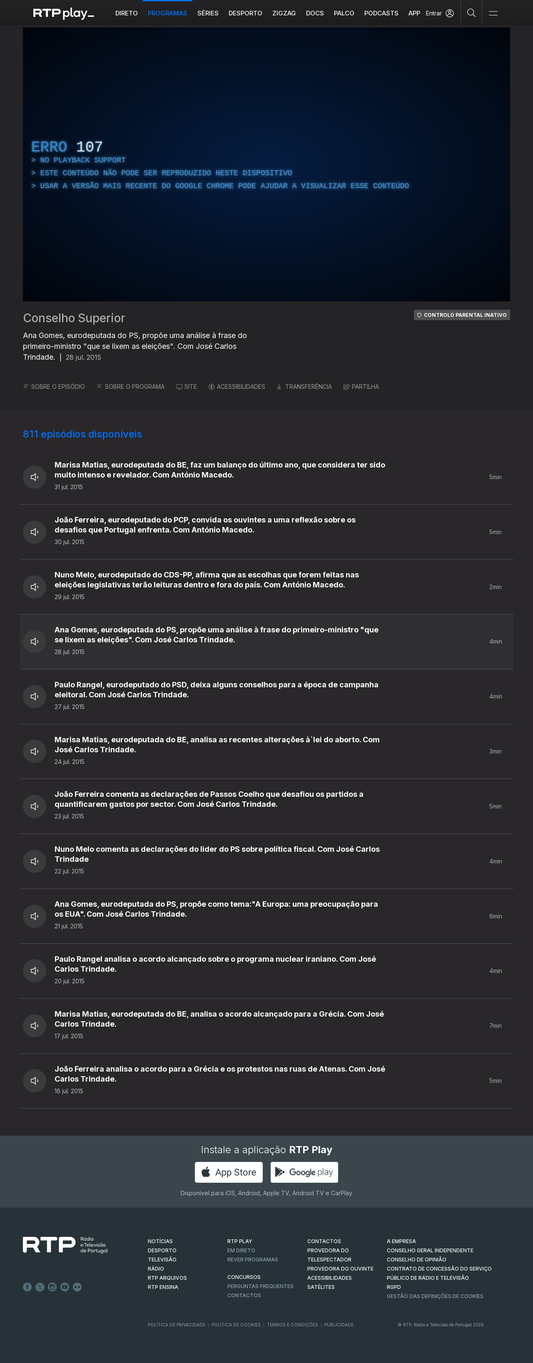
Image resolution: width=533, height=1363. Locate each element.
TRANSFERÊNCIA (304, 386)
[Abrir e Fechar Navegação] (493, 13)
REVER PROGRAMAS (252, 1259)
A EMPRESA (401, 1241)
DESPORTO (162, 1250)
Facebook (27, 1287)
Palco (344, 13)
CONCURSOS (244, 1277)
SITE (186, 386)
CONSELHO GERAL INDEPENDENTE (430, 1250)
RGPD (394, 1287)
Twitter (40, 1287)
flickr (77, 1287)
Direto (126, 13)
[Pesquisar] (471, 12)
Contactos (244, 1295)
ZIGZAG (284, 13)
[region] (266, 164)
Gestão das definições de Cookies (435, 1296)
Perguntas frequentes (260, 1286)
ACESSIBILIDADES (237, 386)
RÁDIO (156, 1269)
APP (414, 13)
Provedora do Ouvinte (340, 1269)
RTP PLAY (239, 1241)
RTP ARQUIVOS (167, 1278)
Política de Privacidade (176, 1324)
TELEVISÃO (162, 1259)
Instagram (52, 1287)
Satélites (321, 1287)
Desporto (245, 13)
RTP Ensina (163, 1287)
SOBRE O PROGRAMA (130, 386)
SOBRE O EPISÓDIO (54, 386)
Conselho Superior (74, 318)
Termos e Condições (292, 1324)
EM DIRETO (241, 1250)
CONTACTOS (324, 1241)
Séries (208, 13)
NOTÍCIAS (160, 1241)
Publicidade (339, 1324)
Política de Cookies (236, 1324)
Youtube (65, 1287)
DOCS (315, 13)
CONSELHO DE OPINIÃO (416, 1259)
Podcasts (381, 13)
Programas (167, 13)
